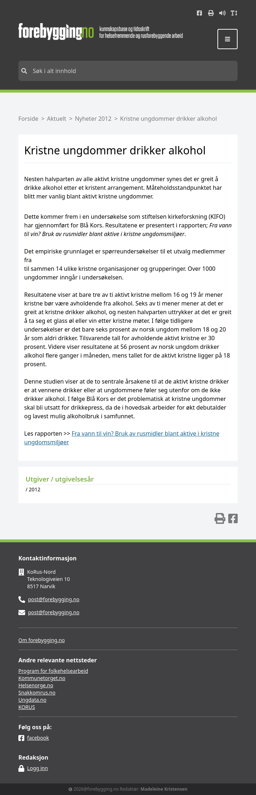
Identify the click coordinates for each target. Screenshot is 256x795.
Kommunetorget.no (41, 678)
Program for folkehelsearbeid (53, 670)
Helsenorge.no (35, 685)
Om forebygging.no (41, 640)
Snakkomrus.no (37, 692)
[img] (220, 518)
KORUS (26, 707)
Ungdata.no (32, 699)
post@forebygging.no (54, 599)
